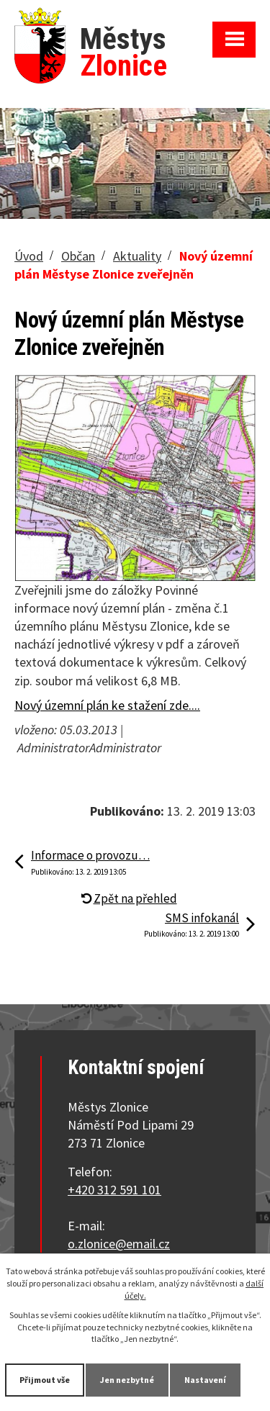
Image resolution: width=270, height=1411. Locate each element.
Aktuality (137, 256)
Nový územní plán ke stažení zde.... (107, 705)
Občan (78, 256)
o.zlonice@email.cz (119, 1243)
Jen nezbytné (127, 1379)
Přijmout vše (44, 1379)
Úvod (28, 256)
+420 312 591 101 (114, 1189)
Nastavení (205, 1379)
